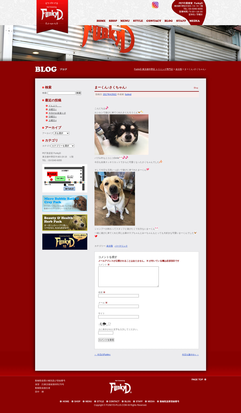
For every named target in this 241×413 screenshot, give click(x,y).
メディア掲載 (196, 21)
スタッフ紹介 (182, 21)
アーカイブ (47, 133)
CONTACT (114, 401)
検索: (44, 93)
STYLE (100, 401)
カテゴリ (46, 146)
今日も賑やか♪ (190, 354)
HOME (101, 21)
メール (102, 303)
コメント (104, 264)
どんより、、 (55, 105)
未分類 (109, 246)
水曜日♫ (53, 109)
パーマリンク (121, 246)
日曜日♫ (53, 116)
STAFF (139, 401)
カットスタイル (139, 21)
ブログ (170, 21)
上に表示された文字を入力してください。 (118, 329)
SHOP (77, 401)
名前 (101, 292)
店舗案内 (113, 21)
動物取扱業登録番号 (169, 401)
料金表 (125, 21)
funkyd (128, 94)
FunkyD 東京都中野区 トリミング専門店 (153, 69)
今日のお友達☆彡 (57, 113)
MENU (88, 401)
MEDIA (151, 401)
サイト (101, 313)
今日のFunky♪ (102, 354)
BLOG (128, 401)
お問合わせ (155, 21)
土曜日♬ (53, 120)
